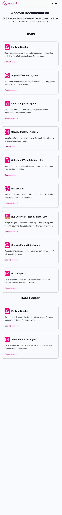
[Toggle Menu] (56, 3)
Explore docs (11, 62)
